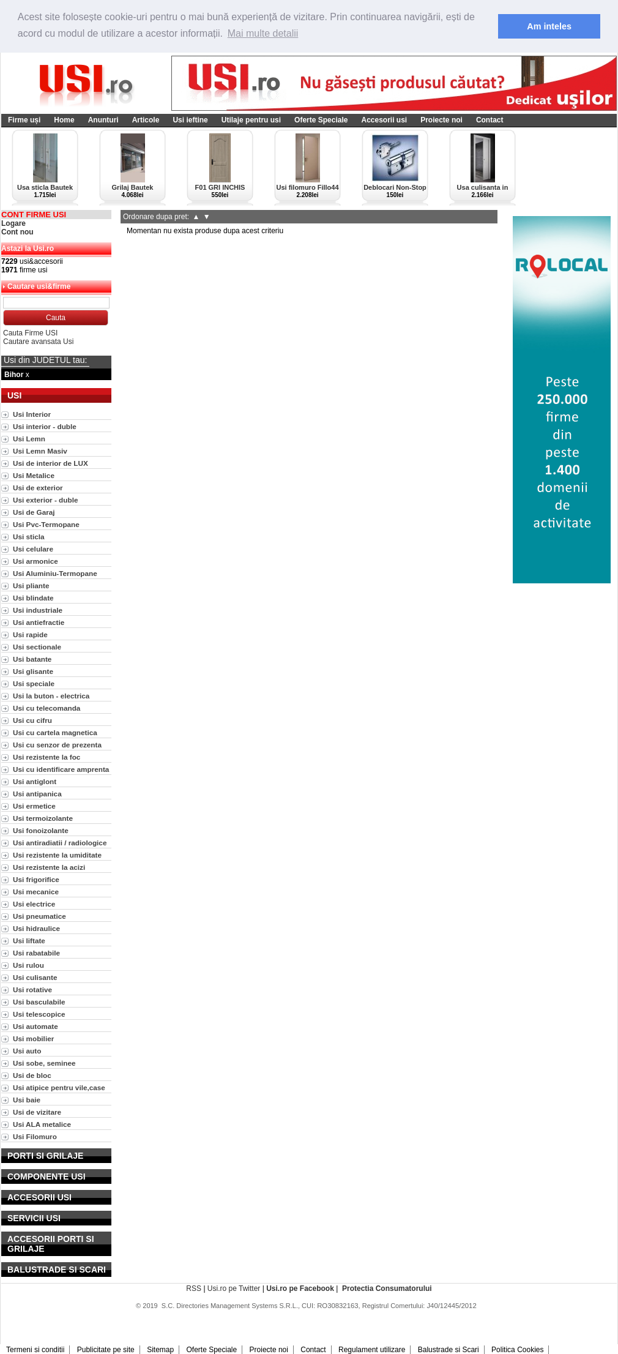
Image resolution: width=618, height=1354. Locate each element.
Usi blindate (33, 598)
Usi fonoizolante (41, 830)
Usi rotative (32, 989)
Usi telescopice (39, 1014)
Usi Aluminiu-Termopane (55, 573)
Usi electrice (34, 904)
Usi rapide (30, 634)
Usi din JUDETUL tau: (45, 360)
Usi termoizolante (43, 818)
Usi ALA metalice (42, 1124)
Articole (146, 120)
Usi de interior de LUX (50, 463)
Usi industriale (37, 610)
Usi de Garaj (34, 512)
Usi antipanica (37, 794)
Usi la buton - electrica (51, 696)
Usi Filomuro (35, 1136)
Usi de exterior (38, 488)
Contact (490, 120)
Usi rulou (28, 965)
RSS (193, 1288)
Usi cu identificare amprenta (61, 769)
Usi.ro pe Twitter (233, 1288)
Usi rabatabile (36, 953)
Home (64, 120)
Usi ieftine (190, 120)
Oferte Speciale (321, 120)
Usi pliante (31, 585)
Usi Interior (32, 414)
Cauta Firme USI (30, 333)
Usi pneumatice (39, 916)
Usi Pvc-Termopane (46, 524)
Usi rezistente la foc (46, 757)
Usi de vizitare (37, 1112)
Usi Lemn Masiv (40, 451)
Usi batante (32, 659)
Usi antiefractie (38, 622)
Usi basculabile (39, 1002)
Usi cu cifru (32, 720)
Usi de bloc (32, 1075)
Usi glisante (33, 671)
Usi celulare (33, 549)
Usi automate (35, 1026)
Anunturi (103, 120)
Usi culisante (35, 977)
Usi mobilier (33, 1038)
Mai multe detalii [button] (263, 33)
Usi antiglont (34, 781)
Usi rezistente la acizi (49, 867)
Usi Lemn (29, 439)
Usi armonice (35, 561)
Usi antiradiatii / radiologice (59, 843)
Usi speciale (33, 683)
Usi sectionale (37, 647)
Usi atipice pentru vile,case (59, 1087)
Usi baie (26, 1100)
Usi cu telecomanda (46, 708)
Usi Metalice (33, 475)
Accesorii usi (384, 120)
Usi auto (27, 1051)
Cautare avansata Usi (38, 341)
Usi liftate (29, 940)
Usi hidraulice (36, 928)
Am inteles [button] (549, 26)
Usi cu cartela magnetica (55, 732)
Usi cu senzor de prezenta (57, 745)
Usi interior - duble (44, 426)
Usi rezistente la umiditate (57, 855)
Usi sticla (29, 536)
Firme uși (24, 120)
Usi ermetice (34, 806)
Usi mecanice (36, 892)
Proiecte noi (441, 120)
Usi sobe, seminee (44, 1063)
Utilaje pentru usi (251, 120)
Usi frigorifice (36, 879)
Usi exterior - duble (45, 500)
